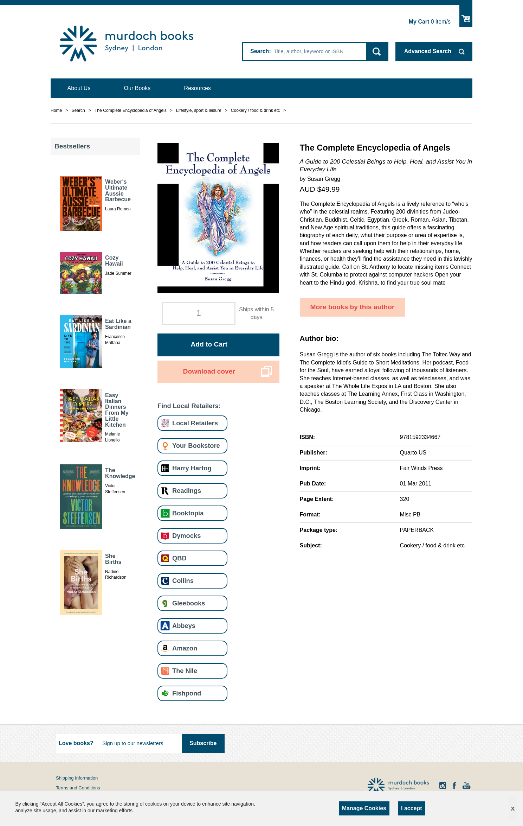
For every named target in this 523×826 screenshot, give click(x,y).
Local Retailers (195, 423)
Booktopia (188, 513)
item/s (430, 22)
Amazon (184, 648)
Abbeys (183, 625)
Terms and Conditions (78, 787)
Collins (183, 580)
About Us (79, 88)
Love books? (76, 743)
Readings (186, 490)
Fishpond (186, 693)
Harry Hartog (192, 468)
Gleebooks (188, 603)
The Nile (184, 670)
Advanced (427, 51)
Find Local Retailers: (189, 405)
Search (259, 51)
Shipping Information (77, 778)
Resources (197, 88)
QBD (179, 558)
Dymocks (186, 535)
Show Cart (465, 16)
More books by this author (352, 307)
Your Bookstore (196, 445)
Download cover (209, 371)
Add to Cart (209, 344)
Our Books (137, 88)
